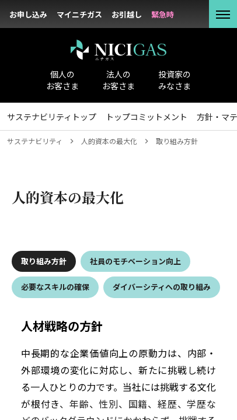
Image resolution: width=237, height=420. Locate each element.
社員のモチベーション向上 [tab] (135, 261)
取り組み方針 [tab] (44, 261)
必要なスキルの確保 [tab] (55, 286)
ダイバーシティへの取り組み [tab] (162, 286)
